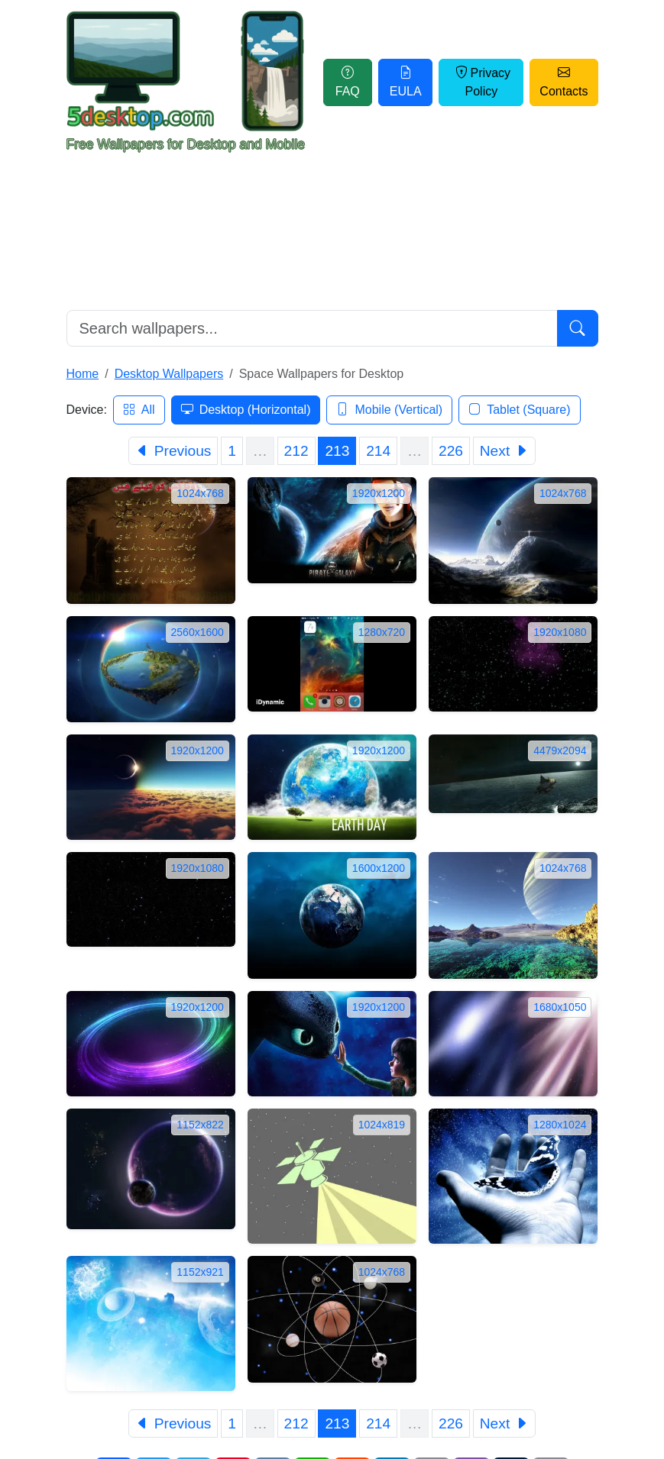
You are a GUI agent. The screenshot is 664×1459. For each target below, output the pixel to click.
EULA (406, 82)
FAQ (347, 82)
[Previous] (173, 451)
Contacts (563, 82)
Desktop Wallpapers (169, 373)
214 (378, 451)
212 (296, 451)
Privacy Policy (481, 82)
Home (82, 373)
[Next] (504, 451)
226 (451, 451)
